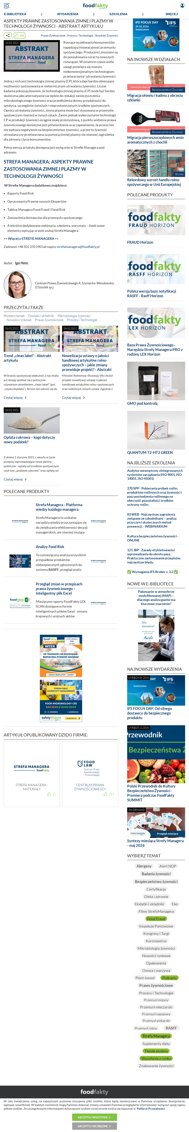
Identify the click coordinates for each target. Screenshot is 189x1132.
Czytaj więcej (13, 398)
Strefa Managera (156, 1036)
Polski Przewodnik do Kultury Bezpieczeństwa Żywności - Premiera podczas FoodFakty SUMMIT (151, 793)
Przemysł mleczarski (156, 1007)
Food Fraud (156, 918)
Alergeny (144, 866)
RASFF (171, 1028)
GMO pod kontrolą (142, 403)
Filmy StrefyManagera (156, 911)
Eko (175, 904)
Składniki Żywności (106, 35)
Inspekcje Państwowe (156, 926)
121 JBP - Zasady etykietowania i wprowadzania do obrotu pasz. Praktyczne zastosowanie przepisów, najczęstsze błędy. (154, 556)
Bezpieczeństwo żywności (156, 881)
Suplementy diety (156, 1043)
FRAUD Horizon (140, 242)
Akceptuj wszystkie (93, 1117)
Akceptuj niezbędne (93, 1126)
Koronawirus (156, 941)
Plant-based (144, 978)
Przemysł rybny (146, 1028)
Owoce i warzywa (156, 970)
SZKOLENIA (118, 14)
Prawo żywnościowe (49, 320)
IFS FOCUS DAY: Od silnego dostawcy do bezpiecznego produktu (149, 713)
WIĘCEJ (172, 14)
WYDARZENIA (67, 14)
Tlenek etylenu (156, 1051)
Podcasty (169, 978)
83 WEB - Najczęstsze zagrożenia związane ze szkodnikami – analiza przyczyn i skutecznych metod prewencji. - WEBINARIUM (151, 520)
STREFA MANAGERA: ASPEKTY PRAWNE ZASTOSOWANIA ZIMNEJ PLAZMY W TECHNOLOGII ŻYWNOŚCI (49, 169)
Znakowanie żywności (156, 1065)
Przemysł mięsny (156, 1000)
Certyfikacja (156, 889)
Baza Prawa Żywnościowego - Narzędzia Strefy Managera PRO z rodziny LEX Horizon (155, 349)
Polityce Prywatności (151, 1108)
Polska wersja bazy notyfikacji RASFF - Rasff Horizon (151, 293)
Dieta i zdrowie (156, 896)
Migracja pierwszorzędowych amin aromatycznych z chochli (155, 139)
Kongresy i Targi (156, 933)
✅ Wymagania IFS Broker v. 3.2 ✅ (152, 572)
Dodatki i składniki (41, 316)
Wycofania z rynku (156, 1058)
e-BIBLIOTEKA (15, 14)
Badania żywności (156, 874)
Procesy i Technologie (80, 35)
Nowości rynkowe (19, 320)
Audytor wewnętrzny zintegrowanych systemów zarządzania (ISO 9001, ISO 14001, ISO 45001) (155, 475)
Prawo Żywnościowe (53, 35)
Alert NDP (167, 866)
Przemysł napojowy (156, 1014)
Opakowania (156, 963)
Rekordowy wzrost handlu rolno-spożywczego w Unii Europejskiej (154, 182)
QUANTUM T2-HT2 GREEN (150, 452)
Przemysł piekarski (156, 1021)
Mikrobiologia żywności (74, 316)
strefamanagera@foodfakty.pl (78, 247)
